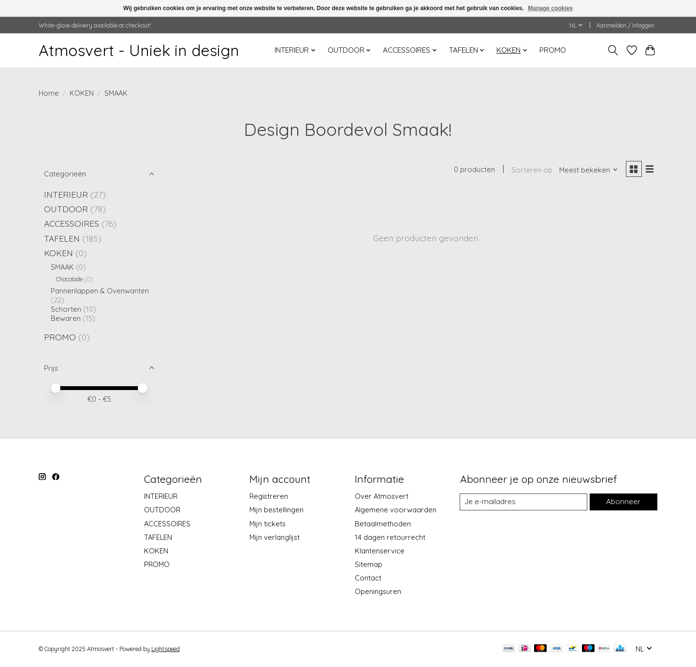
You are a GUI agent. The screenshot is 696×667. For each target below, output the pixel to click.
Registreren (268, 496)
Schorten (66, 309)
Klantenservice (380, 550)
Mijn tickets (267, 523)
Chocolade (69, 279)
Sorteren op (530, 170)
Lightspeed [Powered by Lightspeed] (165, 648)
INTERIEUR (66, 194)
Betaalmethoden (383, 523)
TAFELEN (62, 238)
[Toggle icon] (613, 50)
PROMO (552, 50)
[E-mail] (523, 502)
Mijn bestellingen (276, 509)
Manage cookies (550, 8)
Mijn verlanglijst (274, 537)
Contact (368, 577)
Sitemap (368, 564)
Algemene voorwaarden (395, 509)
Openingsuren (378, 591)
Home (49, 93)
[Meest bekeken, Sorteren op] (586, 170)
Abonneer (623, 502)
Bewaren (66, 318)
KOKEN (82, 93)
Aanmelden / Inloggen (625, 25)
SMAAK (62, 267)
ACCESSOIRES (71, 223)
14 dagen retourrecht (390, 537)
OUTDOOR (66, 208)
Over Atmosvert (381, 496)
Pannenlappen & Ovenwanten (100, 290)
